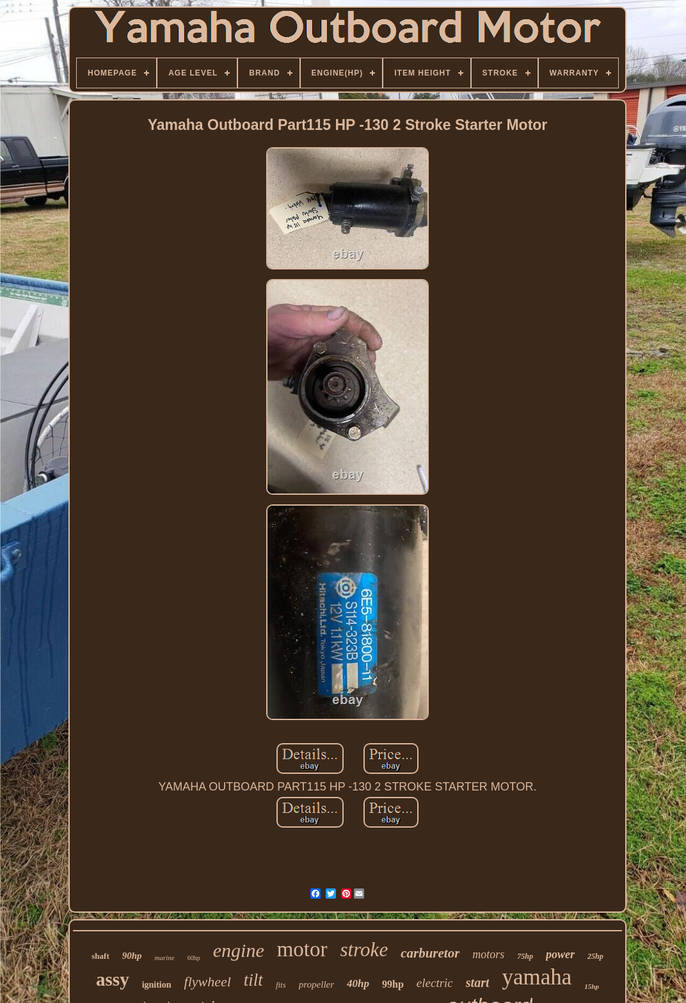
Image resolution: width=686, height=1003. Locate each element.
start (478, 982)
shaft (100, 956)
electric (435, 983)
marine (165, 957)
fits (281, 985)
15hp (591, 986)
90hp (132, 956)
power (560, 954)
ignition (157, 985)
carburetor (430, 953)
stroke (364, 949)
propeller (316, 984)
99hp (393, 984)
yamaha (536, 977)
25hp (595, 956)
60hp (193, 957)
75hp (525, 956)
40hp (358, 983)
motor (302, 949)
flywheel (207, 982)
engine (238, 950)
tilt (253, 980)
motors (488, 954)
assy (112, 979)
